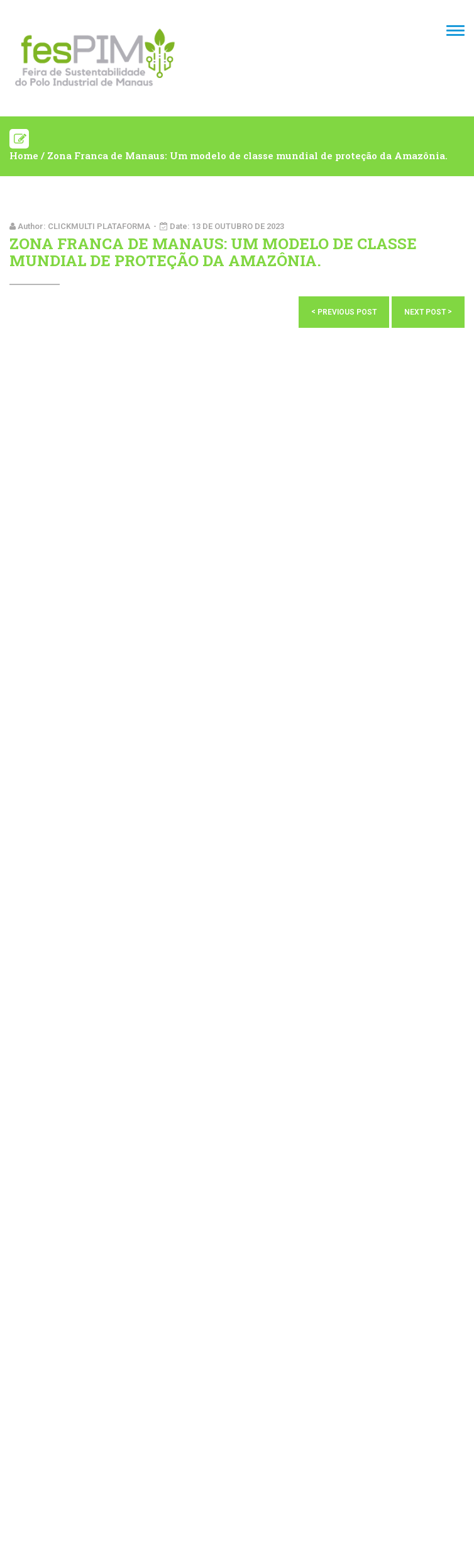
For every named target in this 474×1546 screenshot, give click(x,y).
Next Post (428, 311)
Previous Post (344, 311)
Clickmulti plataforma (99, 226)
